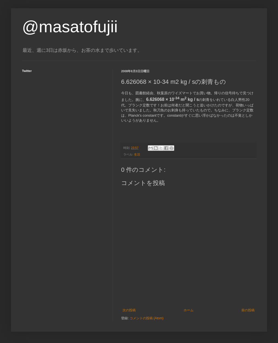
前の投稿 (248, 310)
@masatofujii (70, 26)
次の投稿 (129, 310)
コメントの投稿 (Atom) (146, 318)
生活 (137, 154)
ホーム (188, 310)
